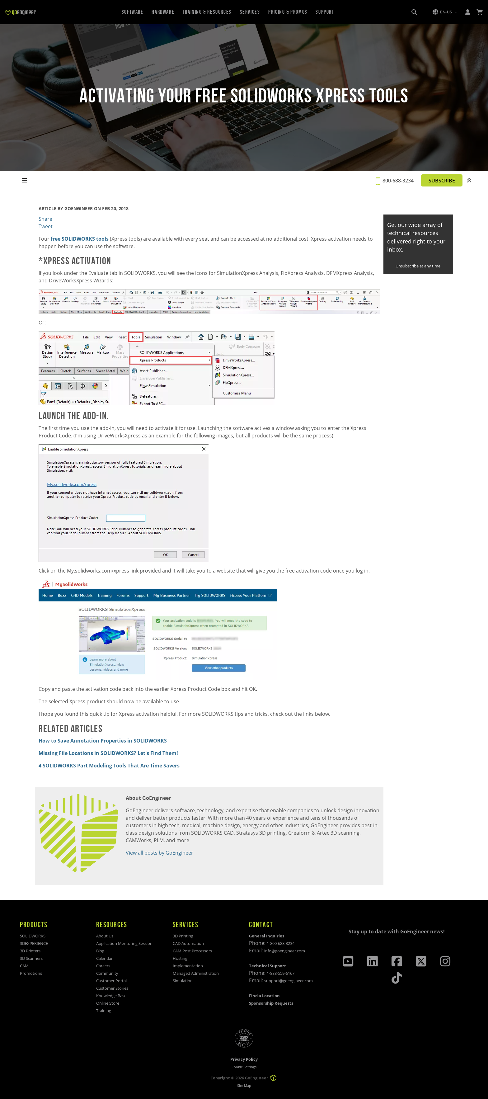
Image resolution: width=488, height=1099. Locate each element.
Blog (100, 951)
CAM (24, 966)
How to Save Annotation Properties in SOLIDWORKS (103, 740)
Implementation (188, 966)
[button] (444, 12)
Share (45, 218)
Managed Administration (196, 973)
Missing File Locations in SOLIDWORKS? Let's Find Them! (108, 753)
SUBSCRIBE (439, 180)
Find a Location (264, 995)
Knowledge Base (111, 995)
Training (103, 1010)
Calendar (104, 958)
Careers (103, 966)
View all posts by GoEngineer (159, 852)
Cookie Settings (244, 1066)
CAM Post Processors (192, 951)
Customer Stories (112, 988)
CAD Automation (188, 943)
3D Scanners (31, 958)
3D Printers (30, 951)
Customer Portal (111, 980)
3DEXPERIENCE (34, 943)
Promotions (31, 973)
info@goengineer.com (284, 951)
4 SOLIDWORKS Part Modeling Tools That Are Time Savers (109, 765)
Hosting (180, 958)
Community (107, 973)
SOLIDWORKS (32, 936)
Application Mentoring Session (124, 943)
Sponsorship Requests (271, 1003)
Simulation (183, 980)
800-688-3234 (392, 180)
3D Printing (183, 936)
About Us (104, 936)
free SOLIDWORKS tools (80, 238)
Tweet (46, 226)
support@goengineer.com (288, 980)
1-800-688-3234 (280, 943)
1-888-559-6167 (280, 973)
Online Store (107, 1003)
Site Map (244, 1085)
